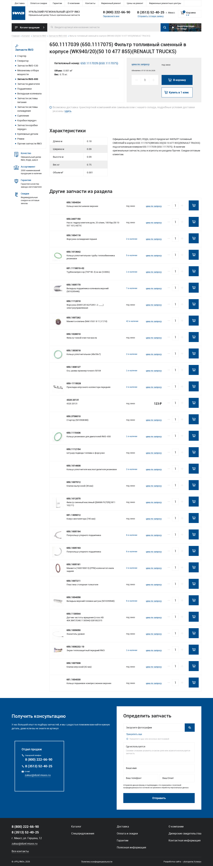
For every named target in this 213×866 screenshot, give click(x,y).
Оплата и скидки (38, 3)
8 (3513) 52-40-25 (38, 766)
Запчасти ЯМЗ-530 (27, 65)
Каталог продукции (29, 27)
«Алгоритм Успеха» (192, 861)
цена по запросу (140, 64)
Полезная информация (131, 847)
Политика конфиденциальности (96, 861)
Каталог (76, 826)
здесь (68, 111)
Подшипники (24, 88)
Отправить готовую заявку (151, 16)
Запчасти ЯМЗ (24, 50)
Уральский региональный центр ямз (18, 13)
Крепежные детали (27, 133)
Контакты (90, 3)
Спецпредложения (82, 833)
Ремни (20, 138)
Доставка (19, 3)
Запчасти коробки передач (27, 127)
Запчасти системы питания (27, 100)
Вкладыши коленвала (29, 93)
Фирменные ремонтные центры (165, 3)
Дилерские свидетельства (185, 833)
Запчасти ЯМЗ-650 (27, 79)
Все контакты (20, 851)
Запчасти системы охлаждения (27, 108)
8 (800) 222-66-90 (116, 12)
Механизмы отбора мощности (28, 72)
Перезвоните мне (111, 16)
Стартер (21, 56)
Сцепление (23, 115)
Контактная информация (185, 840)
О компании (74, 3)
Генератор (23, 60)
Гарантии (57, 3)
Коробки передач (26, 120)
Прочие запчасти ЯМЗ (29, 143)
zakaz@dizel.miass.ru (38, 775)
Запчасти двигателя (28, 83)
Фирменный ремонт (111, 3)
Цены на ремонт (135, 3)
